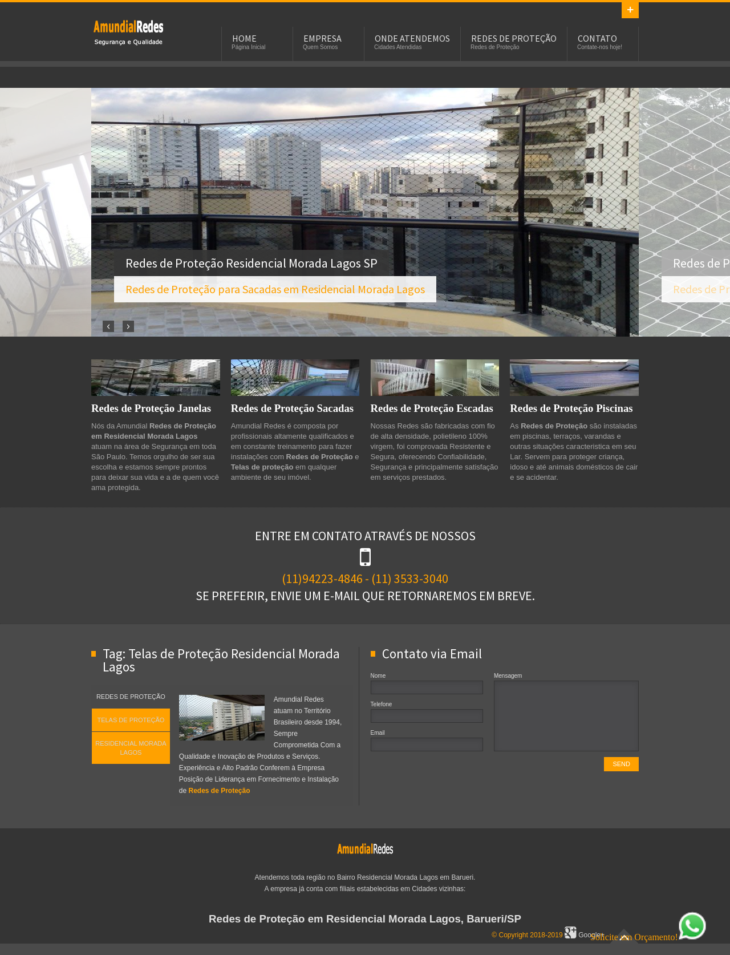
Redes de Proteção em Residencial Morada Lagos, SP (128, 32)
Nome (378, 676)
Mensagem (508, 676)
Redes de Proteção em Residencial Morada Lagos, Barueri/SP (365, 919)
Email (378, 733)
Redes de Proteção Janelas (151, 408)
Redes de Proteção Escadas (432, 408)
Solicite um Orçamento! (648, 937)
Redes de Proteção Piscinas (571, 408)
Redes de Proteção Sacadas (292, 408)
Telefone (381, 704)
